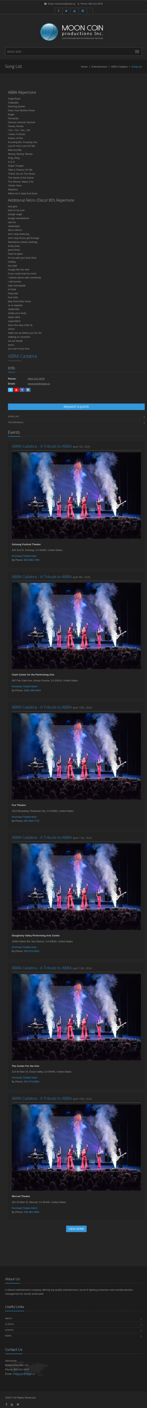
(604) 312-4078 (36, 378)
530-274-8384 (31, 1081)
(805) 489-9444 (32, 690)
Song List (13, 416)
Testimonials (15, 422)
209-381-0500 (31, 1212)
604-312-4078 (96, 3)
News (8, 1336)
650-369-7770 (31, 820)
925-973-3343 (31, 951)
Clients (9, 1324)
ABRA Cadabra (119, 66)
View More (76, 1228)
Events (9, 1330)
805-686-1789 (31, 560)
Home (84, 66)
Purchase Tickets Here (24, 556)
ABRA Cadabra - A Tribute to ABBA (42, 446)
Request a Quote (76, 406)
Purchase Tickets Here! (24, 686)
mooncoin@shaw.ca (65, 3)
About (8, 1318)
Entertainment (99, 66)
